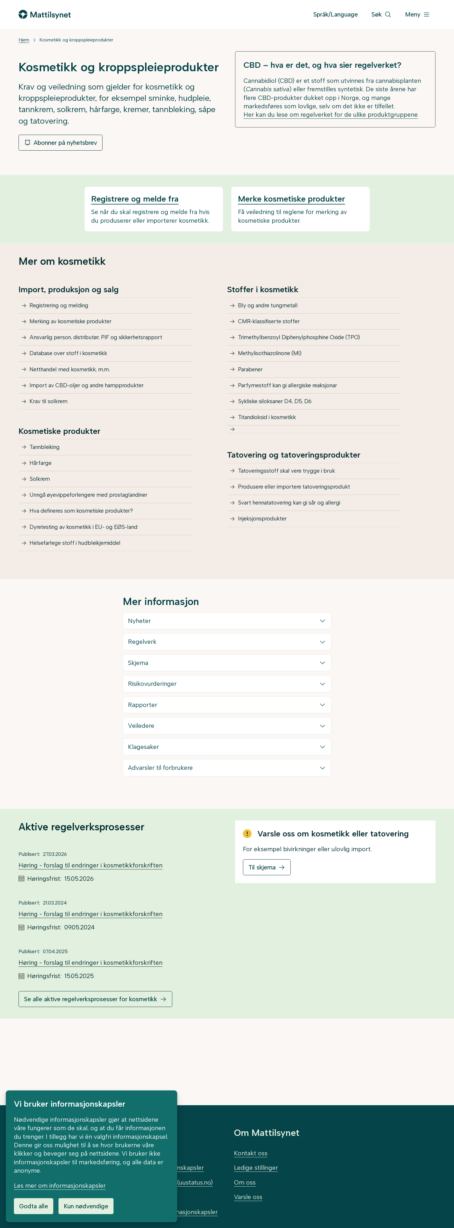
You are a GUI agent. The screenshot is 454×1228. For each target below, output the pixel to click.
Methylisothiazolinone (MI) (276, 370)
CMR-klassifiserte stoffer (274, 328)
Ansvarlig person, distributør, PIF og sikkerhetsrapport (107, 350)
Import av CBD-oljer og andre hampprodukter (96, 412)
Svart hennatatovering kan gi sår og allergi (298, 559)
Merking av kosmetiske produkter (78, 328)
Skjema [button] (138, 733)
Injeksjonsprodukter (267, 580)
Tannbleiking (48, 484)
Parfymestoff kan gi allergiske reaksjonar (297, 412)
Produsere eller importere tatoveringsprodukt (303, 538)
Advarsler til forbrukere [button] (160, 837)
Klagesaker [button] (143, 817)
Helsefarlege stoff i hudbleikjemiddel (83, 610)
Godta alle (33, 1206)
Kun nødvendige (86, 1206)
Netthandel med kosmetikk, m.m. (77, 392)
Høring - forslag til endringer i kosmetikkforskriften (90, 935)
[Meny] (417, 15)
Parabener (253, 392)
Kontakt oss (251, 1153)
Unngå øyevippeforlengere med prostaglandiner (98, 547)
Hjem (24, 40)
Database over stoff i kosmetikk (76, 370)
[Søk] (381, 15)
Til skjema (262, 937)
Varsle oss (248, 1196)
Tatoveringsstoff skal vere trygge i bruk (295, 517)
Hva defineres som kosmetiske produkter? (90, 568)
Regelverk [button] (142, 711)
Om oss (245, 1182)
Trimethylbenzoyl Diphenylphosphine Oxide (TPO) (309, 350)
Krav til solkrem (52, 434)
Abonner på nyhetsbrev (60, 142)
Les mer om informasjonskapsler (60, 1185)
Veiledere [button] (141, 795)
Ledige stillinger (256, 1167)
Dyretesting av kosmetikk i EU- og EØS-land (93, 589)
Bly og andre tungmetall (273, 308)
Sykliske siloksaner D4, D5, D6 (281, 434)
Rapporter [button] (143, 775)
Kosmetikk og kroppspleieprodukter (76, 40)
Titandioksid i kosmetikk (273, 454)
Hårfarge (43, 505)
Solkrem (42, 526)
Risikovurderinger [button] (152, 753)
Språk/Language (335, 14)
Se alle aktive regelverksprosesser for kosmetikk (90, 1069)
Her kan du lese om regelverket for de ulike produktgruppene (331, 114)
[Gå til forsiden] (45, 14)
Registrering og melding (64, 308)
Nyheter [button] (139, 691)
